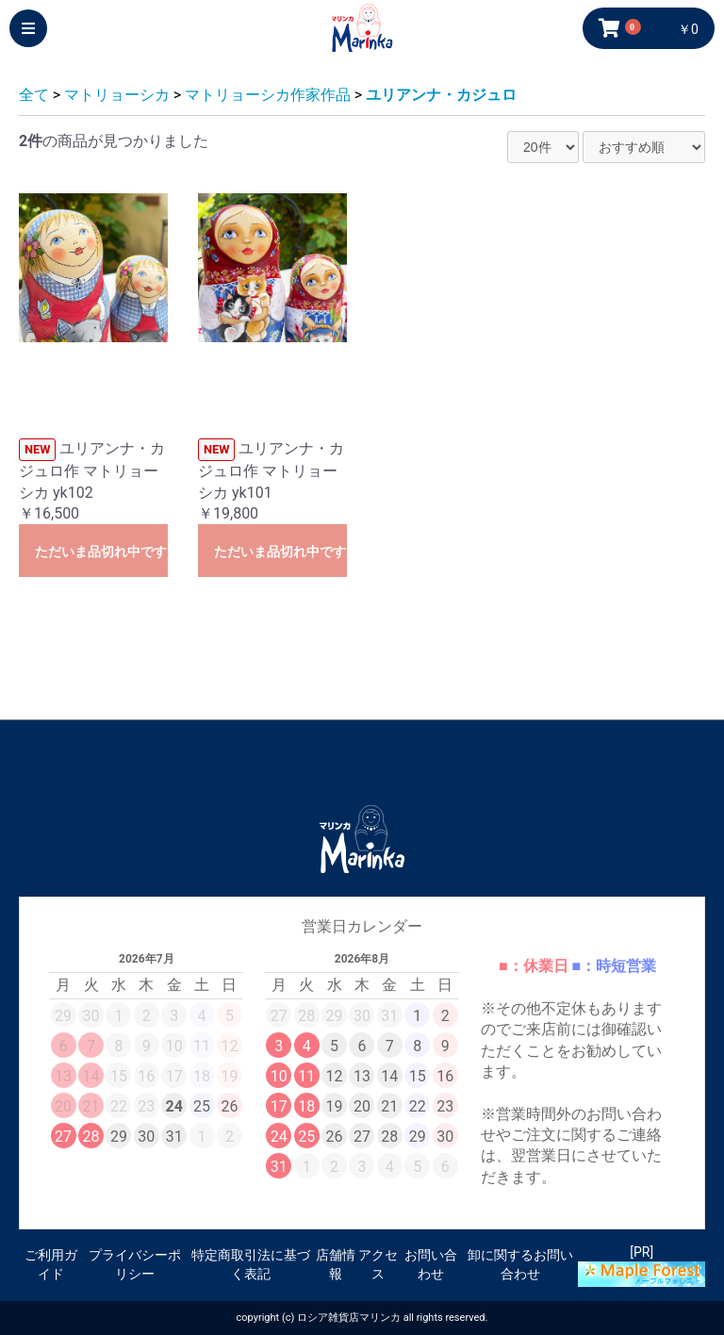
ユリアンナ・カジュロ (441, 95)
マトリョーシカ (117, 95)
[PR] (641, 1266)
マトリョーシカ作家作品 (268, 95)
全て (34, 95)
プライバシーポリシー (135, 1264)
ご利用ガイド (51, 1264)
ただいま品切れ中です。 (101, 551)
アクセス (378, 1264)
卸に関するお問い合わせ (520, 1264)
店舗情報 (335, 1264)
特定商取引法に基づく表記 (250, 1264)
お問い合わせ (430, 1264)
